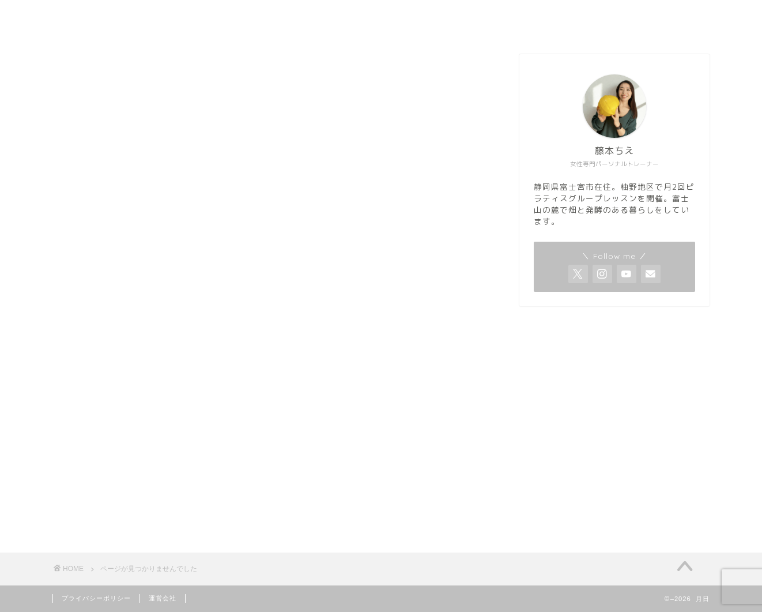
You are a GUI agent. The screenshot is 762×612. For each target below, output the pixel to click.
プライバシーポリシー (96, 598)
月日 (58, 18)
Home (662, 18)
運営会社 (162, 598)
